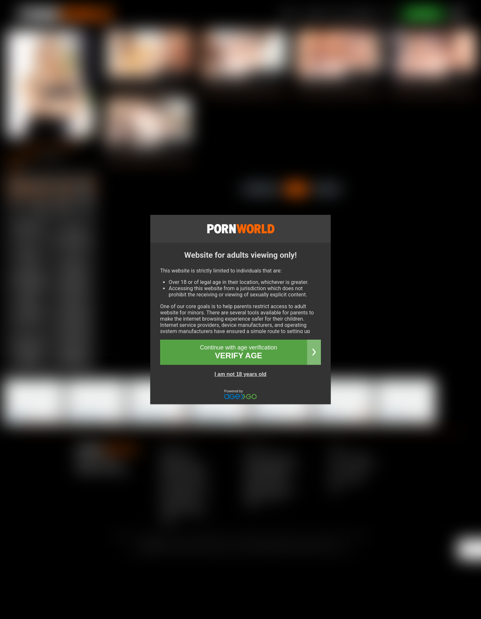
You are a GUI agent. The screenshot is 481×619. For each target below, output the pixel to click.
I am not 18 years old (240, 374)
